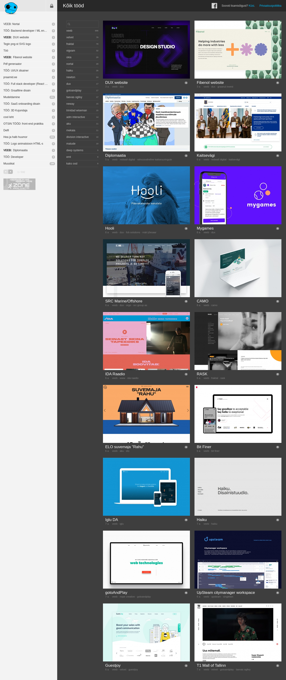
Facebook (214, 5)
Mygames (205, 228)
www (122, 378)
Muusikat (8, 163)
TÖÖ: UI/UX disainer (16, 70)
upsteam (216, 596)
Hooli (109, 228)
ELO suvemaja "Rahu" (124, 447)
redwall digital (127, 159)
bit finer (215, 451)
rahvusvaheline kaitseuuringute (154, 159)
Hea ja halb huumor (15, 137)
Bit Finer (204, 447)
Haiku (202, 520)
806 (52, 137)
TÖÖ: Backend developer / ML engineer (27, 30)
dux (122, 86)
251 (52, 97)
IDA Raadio (115, 374)
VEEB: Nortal (11, 24)
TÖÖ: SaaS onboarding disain (21, 103)
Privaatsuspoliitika (270, 5)
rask (222, 378)
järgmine (10, 172)
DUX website (16, 37)
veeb (115, 86)
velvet (123, 669)
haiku (214, 523)
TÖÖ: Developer (13, 157)
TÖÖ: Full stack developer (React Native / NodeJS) (30, 83)
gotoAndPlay (116, 592)
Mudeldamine (11, 97)
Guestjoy (113, 665)
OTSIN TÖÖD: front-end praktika (23, 123)
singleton (228, 596)
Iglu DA (111, 520)
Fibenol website (17, 57)
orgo (128, 305)
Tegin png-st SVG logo (17, 44)
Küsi (251, 5)
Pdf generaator (12, 64)
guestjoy (133, 669)
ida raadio (132, 378)
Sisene (51, 5)
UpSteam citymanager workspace (226, 592)
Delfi (6, 130)
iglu (122, 523)
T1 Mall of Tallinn (211, 665)
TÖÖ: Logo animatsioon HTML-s (23, 143)
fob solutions (133, 232)
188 (52, 163)
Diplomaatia (15, 150)
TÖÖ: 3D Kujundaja (15, 110)
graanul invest (225, 86)
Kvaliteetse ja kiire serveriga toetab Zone (19, 184)
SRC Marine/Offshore (123, 301)
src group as (140, 305)
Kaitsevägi (206, 155)
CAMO (202, 301)
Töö (5, 50)
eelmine (5, 172)
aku (122, 451)
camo (214, 305)
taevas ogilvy (243, 669)
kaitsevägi (234, 159)
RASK (202, 374)
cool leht (8, 117)
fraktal (214, 378)
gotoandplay (144, 596)
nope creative (127, 596)
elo (128, 451)
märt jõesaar (149, 232)
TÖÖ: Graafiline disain (17, 90)
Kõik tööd (73, 5)
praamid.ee (10, 77)
